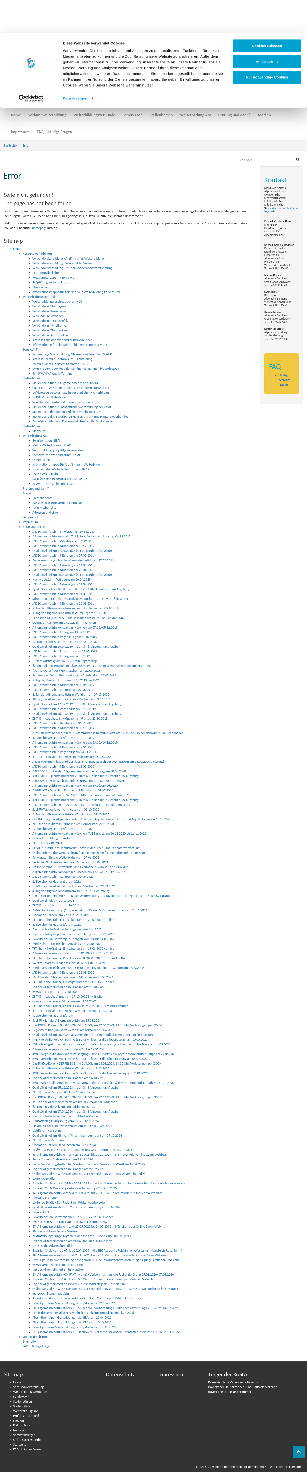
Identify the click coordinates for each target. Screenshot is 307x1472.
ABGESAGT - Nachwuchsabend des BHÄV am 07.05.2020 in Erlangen (78, 781)
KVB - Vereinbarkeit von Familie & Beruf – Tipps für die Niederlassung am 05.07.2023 (90, 1059)
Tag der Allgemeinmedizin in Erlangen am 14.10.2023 (68, 1078)
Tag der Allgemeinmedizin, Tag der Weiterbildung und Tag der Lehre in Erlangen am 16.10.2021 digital (101, 896)
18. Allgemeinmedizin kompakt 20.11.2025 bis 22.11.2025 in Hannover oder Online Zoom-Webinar (99, 1255)
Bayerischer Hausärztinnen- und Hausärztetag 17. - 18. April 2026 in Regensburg (86, 1298)
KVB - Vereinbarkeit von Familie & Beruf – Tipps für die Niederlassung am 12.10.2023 (90, 1073)
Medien (264, 112)
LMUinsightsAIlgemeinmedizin (53, 1246)
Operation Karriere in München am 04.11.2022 (64, 1001)
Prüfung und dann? (234, 112)
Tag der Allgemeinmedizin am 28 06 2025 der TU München (72, 1241)
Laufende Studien (44, 1179)
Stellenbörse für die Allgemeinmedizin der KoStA (65, 383)
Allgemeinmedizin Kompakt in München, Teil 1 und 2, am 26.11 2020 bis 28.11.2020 (89, 833)
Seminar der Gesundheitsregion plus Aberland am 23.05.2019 (74, 675)
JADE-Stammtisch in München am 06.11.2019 (63, 728)
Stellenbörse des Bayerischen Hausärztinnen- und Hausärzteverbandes (80, 417)
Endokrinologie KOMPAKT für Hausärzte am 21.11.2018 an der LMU (78, 618)
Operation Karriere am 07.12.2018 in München (64, 623)
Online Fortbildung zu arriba (51, 838)
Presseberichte (42, 498)
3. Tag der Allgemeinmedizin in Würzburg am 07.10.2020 (70, 695)
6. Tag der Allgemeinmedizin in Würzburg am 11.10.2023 (70, 1068)
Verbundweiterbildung (47, 112)
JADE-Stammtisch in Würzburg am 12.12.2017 (63, 541)
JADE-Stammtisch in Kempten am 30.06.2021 (63, 877)
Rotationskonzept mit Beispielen (54, 278)
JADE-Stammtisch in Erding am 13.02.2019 (61, 632)
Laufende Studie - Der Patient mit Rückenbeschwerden (69, 1203)
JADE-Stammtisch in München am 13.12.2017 (63, 546)
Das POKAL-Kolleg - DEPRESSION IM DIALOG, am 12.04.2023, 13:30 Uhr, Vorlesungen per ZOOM (97, 1025)
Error (26, 146)
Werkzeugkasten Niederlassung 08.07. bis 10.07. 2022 (69, 963)
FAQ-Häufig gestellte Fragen (51, 282)
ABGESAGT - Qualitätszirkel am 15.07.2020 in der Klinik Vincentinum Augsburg (85, 800)
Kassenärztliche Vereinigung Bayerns (233, 1382)
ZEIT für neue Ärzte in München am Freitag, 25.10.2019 (70, 718)
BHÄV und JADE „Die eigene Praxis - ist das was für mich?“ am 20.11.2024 (82, 1150)
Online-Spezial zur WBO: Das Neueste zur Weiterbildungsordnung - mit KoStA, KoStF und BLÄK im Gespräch (105, 1289)
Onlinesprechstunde (36, 1337)
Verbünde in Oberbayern (49, 306)
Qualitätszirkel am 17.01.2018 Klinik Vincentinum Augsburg (72, 551)
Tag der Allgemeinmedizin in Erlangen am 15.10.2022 (68, 987)
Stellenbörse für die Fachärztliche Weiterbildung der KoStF (72, 407)
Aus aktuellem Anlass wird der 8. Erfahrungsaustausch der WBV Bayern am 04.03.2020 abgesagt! (98, 762)
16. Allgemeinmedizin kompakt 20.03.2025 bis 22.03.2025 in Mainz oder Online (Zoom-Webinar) (98, 1193)
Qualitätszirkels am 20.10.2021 (53, 901)
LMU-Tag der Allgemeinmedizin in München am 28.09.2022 (72, 977)
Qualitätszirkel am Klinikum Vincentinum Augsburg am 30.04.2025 (77, 1207)
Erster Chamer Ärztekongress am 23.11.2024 (62, 1159)
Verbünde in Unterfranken (50, 335)
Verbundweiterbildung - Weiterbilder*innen (62, 263)
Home (15, 112)
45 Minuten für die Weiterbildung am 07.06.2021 (65, 857)
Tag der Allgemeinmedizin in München (58, 1270)
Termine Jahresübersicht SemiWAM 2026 (60, 364)
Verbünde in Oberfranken (49, 330)
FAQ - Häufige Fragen (54, 129)
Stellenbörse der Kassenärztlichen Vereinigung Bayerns (69, 412)
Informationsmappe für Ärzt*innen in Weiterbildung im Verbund (76, 292)
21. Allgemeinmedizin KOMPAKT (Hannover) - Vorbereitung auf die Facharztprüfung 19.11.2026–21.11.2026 (105, 1332)
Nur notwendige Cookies (267, 44)
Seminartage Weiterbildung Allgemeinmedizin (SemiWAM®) (73, 354)
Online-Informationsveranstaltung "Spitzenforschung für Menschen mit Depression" (89, 853)
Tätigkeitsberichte (44, 508)
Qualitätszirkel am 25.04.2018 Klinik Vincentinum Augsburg (72, 575)
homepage (39, 228)
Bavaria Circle (41, 1212)
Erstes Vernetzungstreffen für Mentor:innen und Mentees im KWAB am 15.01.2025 (88, 1164)
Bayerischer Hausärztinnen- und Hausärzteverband (242, 1387)
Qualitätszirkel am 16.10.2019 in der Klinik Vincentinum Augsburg (76, 714)
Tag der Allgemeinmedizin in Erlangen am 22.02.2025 (68, 1169)
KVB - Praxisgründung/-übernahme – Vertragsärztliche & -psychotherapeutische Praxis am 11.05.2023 (101, 1044)
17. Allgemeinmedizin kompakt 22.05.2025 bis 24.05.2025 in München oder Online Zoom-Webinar (99, 1226)
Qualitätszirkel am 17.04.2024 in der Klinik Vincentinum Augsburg (76, 1111)
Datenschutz (31, 517)
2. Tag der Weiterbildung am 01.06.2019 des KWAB (66, 680)
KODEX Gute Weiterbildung (50, 397)
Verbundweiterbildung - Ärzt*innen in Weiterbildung (68, 258)
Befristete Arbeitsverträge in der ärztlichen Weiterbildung (71, 393)
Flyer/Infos (39, 287)
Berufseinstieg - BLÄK (46, 441)
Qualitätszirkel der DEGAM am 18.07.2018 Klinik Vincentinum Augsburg (81, 589)
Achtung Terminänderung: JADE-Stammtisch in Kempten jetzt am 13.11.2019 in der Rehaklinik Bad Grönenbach (107, 733)
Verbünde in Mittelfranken (50, 325)
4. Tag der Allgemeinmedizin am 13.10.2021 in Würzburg (70, 891)
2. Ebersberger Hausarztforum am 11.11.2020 (63, 829)
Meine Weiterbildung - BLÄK (51, 445)
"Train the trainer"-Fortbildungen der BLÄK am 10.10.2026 (71, 1322)
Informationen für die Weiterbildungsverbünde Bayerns (70, 345)
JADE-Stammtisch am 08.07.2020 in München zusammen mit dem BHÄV (81, 795)
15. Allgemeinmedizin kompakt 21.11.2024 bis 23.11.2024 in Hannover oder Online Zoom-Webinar (99, 1155)
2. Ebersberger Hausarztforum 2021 (56, 881)
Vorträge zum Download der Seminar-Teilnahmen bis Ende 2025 (75, 369)
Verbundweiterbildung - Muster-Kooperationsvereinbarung (72, 268)
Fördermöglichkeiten (46, 273)
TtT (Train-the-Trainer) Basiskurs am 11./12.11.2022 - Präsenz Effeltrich (80, 1006)
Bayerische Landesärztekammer (229, 1392)
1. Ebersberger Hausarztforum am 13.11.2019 (63, 738)
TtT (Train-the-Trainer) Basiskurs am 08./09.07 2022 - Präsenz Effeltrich (80, 958)
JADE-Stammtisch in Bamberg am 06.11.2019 (62, 723)
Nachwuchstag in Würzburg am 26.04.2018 (61, 579)
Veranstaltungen (34, 527)
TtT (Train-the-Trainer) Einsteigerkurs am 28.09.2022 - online (73, 982)
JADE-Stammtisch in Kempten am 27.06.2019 (63, 690)
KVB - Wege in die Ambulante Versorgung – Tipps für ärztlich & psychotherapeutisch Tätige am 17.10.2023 (104, 1083)
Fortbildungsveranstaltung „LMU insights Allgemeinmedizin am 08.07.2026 (83, 1313)
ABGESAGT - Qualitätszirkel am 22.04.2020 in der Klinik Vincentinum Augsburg (85, 776)
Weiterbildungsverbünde (94, 112)
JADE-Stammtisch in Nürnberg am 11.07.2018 (63, 584)
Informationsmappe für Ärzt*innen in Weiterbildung (67, 464)
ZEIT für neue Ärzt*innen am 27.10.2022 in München (68, 996)
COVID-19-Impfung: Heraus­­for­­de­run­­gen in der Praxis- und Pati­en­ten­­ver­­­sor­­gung (86, 848)
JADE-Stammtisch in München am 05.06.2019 (63, 685)
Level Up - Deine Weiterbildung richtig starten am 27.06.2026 (74, 1303)
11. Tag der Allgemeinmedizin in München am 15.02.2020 (71, 757)
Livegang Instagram (45, 1198)
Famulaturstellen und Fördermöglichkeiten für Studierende (72, 421)
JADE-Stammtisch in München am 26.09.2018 (63, 603)
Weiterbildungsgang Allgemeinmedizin (58, 450)
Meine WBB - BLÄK (45, 474)
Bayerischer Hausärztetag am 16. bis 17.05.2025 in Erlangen (73, 1217)
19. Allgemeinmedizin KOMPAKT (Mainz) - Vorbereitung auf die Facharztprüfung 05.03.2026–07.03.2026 (103, 1274)
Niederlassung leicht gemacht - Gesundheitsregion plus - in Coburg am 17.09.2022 (88, 968)
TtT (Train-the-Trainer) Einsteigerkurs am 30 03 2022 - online (73, 920)
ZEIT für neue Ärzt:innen (48, 1140)
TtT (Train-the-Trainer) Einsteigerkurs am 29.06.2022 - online (73, 949)
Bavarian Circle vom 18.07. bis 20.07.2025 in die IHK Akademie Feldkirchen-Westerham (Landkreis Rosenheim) (107, 1250)
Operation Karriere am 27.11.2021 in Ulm (60, 915)
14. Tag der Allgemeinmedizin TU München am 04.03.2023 (72, 1011)
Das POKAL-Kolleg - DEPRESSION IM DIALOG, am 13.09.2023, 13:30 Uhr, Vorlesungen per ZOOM (97, 1064)
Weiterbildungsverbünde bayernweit (57, 302)
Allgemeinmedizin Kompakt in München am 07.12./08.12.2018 (75, 627)
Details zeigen (75, 65)
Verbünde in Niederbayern (50, 311)
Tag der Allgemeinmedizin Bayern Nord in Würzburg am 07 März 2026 (79, 1284)
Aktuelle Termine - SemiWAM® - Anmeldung (62, 359)
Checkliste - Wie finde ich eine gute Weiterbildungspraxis (71, 388)
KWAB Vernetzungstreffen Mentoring (57, 1265)
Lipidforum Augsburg (46, 1131)
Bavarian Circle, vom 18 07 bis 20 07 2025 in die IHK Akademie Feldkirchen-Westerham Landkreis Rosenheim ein (108, 1183)
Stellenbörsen (161, 112)
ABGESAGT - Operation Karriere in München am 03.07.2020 (72, 790)
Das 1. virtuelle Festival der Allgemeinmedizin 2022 (67, 929)
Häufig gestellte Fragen (284, 380)
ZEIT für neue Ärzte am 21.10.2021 (55, 905)
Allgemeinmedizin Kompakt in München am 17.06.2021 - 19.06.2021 (79, 872)
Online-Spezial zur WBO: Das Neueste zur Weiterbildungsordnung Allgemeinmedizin (89, 1174)
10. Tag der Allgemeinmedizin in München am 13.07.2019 (71, 699)
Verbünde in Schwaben (48, 316)
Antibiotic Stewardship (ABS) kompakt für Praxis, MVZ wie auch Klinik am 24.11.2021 (89, 910)
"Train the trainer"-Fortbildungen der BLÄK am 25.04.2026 (71, 1318)
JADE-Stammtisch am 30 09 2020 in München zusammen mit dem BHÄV (81, 805)
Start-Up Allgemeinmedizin (50, 1294)
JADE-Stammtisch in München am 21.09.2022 (63, 972)
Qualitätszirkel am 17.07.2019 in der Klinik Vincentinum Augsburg (76, 704)
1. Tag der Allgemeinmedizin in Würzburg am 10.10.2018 (70, 613)
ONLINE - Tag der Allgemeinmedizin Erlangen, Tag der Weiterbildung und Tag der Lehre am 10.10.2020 (101, 819)
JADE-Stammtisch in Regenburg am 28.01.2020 (64, 752)
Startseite (10, 146)
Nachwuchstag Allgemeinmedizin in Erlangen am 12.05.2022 (73, 934)
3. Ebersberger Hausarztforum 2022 (56, 925)
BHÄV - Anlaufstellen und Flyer (53, 484)
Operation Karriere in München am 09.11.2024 (64, 1145)
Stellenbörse (31, 426)
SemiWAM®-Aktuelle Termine (52, 373)
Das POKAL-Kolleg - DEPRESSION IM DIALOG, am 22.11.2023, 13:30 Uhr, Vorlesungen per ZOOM (97, 1097)
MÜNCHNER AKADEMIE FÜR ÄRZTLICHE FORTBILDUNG (69, 1222)
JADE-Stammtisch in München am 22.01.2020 (63, 747)
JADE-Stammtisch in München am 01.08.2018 (63, 594)
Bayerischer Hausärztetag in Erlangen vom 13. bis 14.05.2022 (73, 939)
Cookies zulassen (267, 13)
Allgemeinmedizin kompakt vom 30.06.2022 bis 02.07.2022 (72, 953)
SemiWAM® (132, 112)
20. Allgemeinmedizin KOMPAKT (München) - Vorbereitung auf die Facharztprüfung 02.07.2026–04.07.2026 (105, 1308)
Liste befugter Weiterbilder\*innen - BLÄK (60, 469)
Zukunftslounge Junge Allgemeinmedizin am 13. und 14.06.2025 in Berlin (81, 1236)
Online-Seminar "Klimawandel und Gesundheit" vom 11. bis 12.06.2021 (81, 867)
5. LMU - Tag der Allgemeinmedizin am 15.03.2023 (66, 1020)
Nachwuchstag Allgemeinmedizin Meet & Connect (66, 1116)
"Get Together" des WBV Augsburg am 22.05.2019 (66, 671)
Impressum (20, 129)
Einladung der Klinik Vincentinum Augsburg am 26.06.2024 (72, 1126)
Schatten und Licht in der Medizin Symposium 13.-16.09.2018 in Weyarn (81, 599)
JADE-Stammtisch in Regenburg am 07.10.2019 (64, 709)
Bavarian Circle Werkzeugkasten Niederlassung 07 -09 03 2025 (74, 1188)
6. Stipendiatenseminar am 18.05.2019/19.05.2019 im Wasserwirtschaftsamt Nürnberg (91, 666)
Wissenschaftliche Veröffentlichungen (57, 503)
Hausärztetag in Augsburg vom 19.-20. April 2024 (65, 1121)
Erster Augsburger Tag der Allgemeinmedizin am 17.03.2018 (73, 560)
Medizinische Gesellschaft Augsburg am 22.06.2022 (67, 944)
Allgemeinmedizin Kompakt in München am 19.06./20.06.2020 (75, 786)
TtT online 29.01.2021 (47, 843)
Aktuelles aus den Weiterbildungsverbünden (62, 340)
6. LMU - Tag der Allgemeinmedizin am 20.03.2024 (66, 1107)
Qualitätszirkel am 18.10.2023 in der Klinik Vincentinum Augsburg (76, 1087)
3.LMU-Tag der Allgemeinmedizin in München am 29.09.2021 (74, 886)
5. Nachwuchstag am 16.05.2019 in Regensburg (64, 661)
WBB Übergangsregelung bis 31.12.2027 (59, 479)
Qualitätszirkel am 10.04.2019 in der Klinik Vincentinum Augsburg (76, 647)
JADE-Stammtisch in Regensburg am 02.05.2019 (64, 651)
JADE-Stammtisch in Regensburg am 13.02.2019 (64, 637)
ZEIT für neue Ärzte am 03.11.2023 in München (64, 1092)
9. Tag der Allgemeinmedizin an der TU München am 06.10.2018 (76, 608)
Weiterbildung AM (196, 112)
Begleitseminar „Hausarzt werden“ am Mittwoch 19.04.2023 (73, 1030)
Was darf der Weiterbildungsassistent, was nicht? (65, 402)
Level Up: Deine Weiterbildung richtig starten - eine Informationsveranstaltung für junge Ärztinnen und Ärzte (106, 1260)
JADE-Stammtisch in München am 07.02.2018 (63, 556)
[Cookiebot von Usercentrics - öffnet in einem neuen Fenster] (31, 65)
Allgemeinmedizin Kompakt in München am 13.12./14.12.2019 (75, 742)
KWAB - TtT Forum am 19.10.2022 (55, 992)
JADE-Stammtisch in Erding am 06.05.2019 (61, 656)
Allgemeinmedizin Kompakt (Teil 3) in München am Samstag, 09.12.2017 (81, 536)
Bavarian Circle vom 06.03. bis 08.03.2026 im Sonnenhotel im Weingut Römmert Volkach (92, 1279)
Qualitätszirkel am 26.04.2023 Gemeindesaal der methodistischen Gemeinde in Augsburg (93, 1035)
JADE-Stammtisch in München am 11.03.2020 (63, 766)
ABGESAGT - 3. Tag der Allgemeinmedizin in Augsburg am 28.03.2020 (79, 771)
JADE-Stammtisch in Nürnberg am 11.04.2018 (63, 565)
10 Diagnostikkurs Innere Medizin (55, 1231)
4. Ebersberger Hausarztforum (52, 1016)
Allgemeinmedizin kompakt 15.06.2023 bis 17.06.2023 (69, 1049)
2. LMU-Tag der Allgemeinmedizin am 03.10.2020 (65, 642)
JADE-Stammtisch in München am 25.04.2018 (63, 570)
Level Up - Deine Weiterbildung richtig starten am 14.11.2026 (74, 1327)
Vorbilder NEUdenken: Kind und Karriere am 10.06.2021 (70, 862)
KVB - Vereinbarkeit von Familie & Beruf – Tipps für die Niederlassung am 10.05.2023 (90, 1040)
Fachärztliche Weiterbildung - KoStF (56, 455)
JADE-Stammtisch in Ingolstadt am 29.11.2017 (63, 532)
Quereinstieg (41, 460)
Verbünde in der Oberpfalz (50, 321)
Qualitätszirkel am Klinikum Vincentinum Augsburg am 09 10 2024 (77, 1135)
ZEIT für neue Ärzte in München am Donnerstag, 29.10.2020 (73, 824)
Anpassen (267, 28)
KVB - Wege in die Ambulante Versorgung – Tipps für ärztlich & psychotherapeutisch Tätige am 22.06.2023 (104, 1054)
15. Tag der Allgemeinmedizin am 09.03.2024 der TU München (74, 1102)
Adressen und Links (45, 512)
